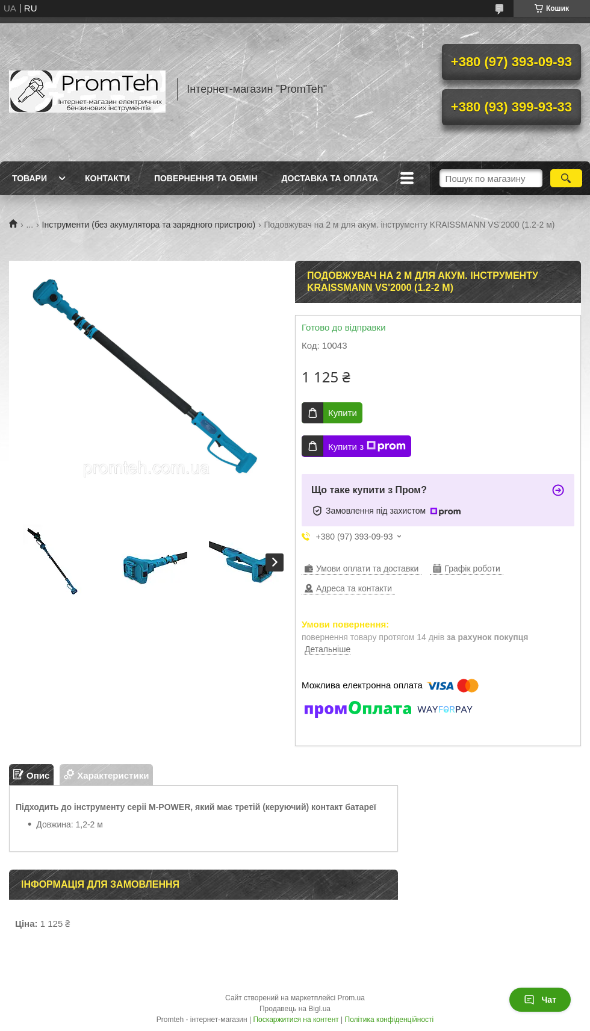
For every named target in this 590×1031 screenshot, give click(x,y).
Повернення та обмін (206, 178)
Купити (342, 413)
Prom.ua (351, 998)
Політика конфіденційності (389, 1019)
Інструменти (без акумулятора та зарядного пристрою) (149, 224)
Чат (540, 999)
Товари (29, 178)
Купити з (367, 446)
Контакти (107, 178)
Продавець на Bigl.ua (295, 1009)
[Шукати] (566, 178)
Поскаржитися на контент (295, 1019)
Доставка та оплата (330, 178)
